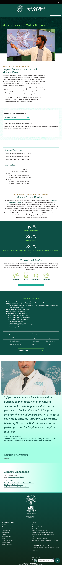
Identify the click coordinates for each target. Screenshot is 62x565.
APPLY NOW (31, 350)
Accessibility (35, 550)
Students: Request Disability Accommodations (42, 532)
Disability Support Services (8, 528)
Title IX (34, 536)
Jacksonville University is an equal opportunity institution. (45, 547)
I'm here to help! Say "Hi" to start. (46, 560)
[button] (58, 2)
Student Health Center (7, 544)
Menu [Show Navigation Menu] (55, 14)
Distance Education (36, 556)
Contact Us (34, 525)
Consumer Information (37, 554)
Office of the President (7, 540)
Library (4, 534)
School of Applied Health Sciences (13, 485)
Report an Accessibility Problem (39, 530)
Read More (23, 285)
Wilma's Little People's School (9, 548)
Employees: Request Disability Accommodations (43, 534)
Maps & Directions (6, 536)
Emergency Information (37, 526)
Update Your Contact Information (39, 538)
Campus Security (36, 528)
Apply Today (17, 117)
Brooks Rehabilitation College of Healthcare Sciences (19, 483)
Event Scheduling (6, 530)
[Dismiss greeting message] (53, 559)
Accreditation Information (38, 552)
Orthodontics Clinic (6, 542)
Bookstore (4, 526)
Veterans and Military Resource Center (11, 546)
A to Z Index (5, 525)
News (3, 538)
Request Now (17, 132)
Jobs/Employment (6, 532)
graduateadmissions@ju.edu (16, 477)
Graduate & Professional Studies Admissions (16, 487)
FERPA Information (36, 558)
